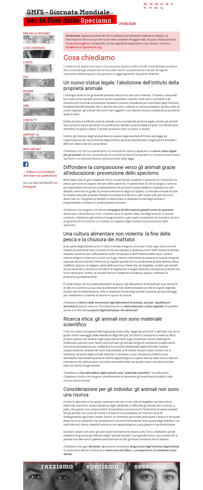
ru (156, 8)
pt (150, 8)
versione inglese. (79, 43)
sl (161, 8)
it (172, 4)
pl (145, 8)
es (162, 4)
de (151, 4)
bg (145, 4)
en (156, 4)
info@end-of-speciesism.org (84, 47)
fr (167, 4)
